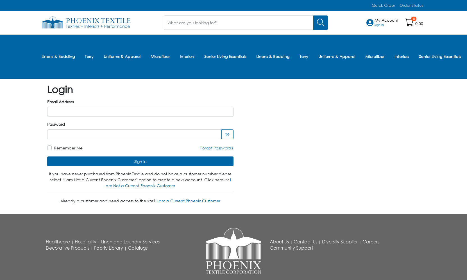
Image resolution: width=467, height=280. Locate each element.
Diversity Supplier (340, 240)
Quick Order (383, 5)
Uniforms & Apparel (122, 55)
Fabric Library (108, 247)
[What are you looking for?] (239, 22)
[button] (386, 22)
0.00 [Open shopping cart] (419, 23)
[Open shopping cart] (409, 23)
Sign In (140, 160)
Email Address (60, 100)
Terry (89, 55)
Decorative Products (67, 247)
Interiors (187, 55)
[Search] (320, 22)
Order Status (411, 5)
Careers (370, 240)
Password (56, 123)
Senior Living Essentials (225, 55)
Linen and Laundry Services (130, 240)
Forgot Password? (217, 146)
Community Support (291, 247)
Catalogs (138, 247)
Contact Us (305, 240)
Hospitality (85, 240)
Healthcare (58, 240)
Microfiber (160, 55)
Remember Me (68, 146)
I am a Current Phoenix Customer (188, 199)
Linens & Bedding (58, 55)
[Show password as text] (227, 133)
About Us (279, 240)
